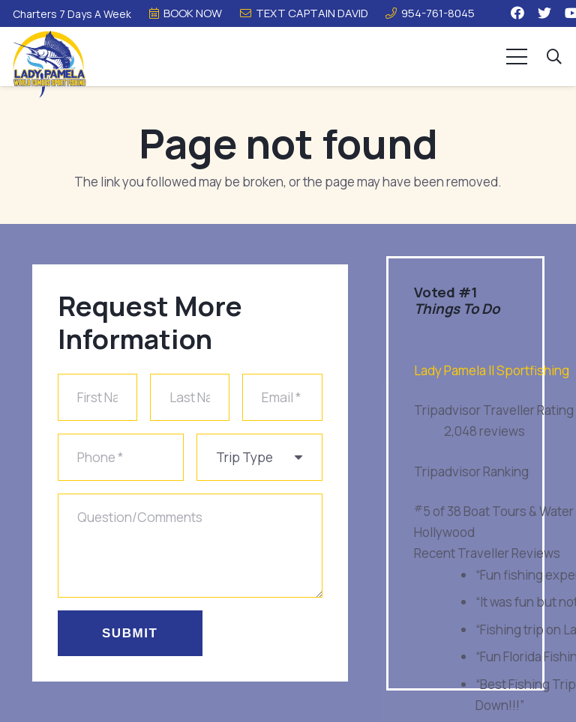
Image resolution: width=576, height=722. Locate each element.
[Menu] (517, 57)
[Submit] (130, 631)
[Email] (282, 399)
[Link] (49, 64)
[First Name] (97, 399)
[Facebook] (517, 12)
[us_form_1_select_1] (259, 458)
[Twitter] (544, 12)
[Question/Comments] (190, 544)
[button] (554, 57)
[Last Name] (190, 399)
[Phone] (121, 458)
